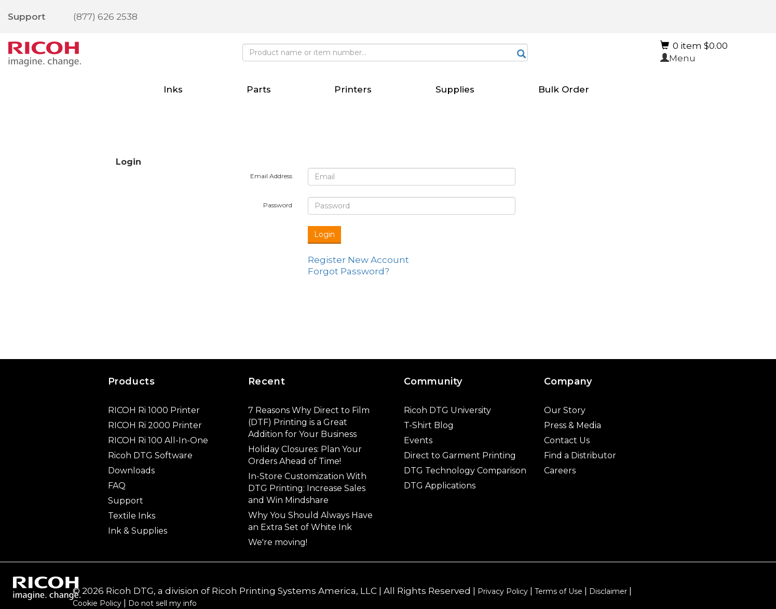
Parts (259, 89)
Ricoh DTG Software (150, 455)
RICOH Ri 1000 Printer (154, 410)
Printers (353, 89)
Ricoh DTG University (447, 410)
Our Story (565, 410)
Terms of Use (558, 591)
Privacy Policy (503, 591)
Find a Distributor (580, 455)
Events (418, 440)
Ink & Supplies (137, 531)
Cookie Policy (97, 603)
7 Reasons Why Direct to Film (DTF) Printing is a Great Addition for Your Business (309, 422)
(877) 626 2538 (105, 16)
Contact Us (567, 440)
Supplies (454, 89)
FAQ (117, 486)
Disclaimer (608, 591)
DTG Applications (439, 486)
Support (26, 16)
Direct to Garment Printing (460, 455)
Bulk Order (563, 89)
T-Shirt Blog (429, 425)
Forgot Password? (348, 271)
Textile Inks (131, 516)
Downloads (131, 470)
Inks (173, 89)
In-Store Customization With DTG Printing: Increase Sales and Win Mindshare (307, 488)
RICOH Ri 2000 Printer (155, 425)
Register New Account (358, 260)
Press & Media (572, 425)
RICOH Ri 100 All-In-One (158, 440)
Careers (560, 470)
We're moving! (277, 542)
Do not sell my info (162, 603)
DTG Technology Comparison (465, 470)
